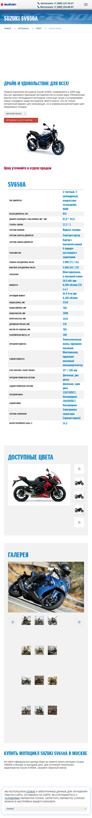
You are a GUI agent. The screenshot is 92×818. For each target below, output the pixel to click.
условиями (12, 798)
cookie (30, 791)
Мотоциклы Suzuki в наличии (19, 120)
